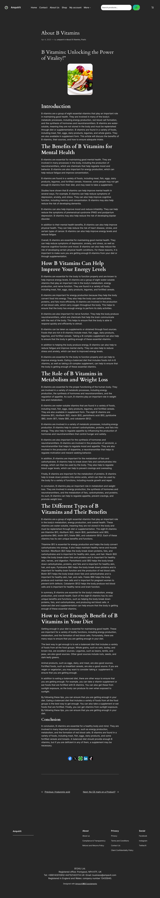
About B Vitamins (73, 39)
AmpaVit (16, 7)
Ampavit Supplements (86, 884)
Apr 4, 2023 (46, 39)
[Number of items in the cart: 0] (152, 7)
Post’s (83, 39)
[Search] (136, 7)
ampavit (60, 39)
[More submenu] (90, 7)
